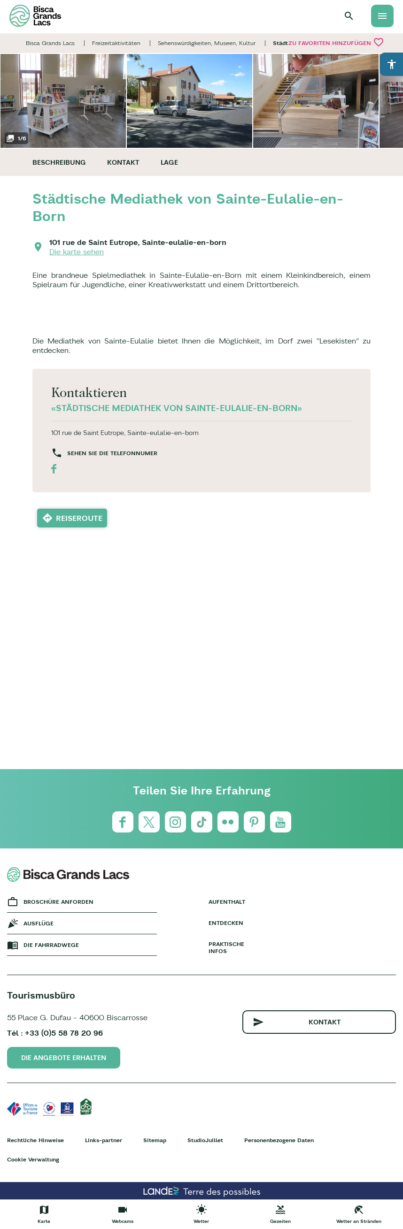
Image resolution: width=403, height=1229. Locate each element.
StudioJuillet (205, 1140)
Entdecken (226, 922)
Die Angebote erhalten (63, 1057)
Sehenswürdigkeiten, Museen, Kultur (207, 42)
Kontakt (123, 162)
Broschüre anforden (58, 901)
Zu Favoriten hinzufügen (336, 42)
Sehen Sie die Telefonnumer (112, 453)
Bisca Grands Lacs (50, 42)
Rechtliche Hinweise (35, 1140)
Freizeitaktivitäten (116, 42)
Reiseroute (79, 518)
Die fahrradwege (51, 944)
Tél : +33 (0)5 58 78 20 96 (55, 1033)
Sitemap (154, 1140)
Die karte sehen (76, 251)
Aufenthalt (227, 901)
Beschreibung (59, 162)
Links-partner (103, 1140)
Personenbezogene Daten (279, 1140)
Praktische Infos (226, 947)
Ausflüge (38, 923)
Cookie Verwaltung (33, 1159)
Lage (169, 162)
